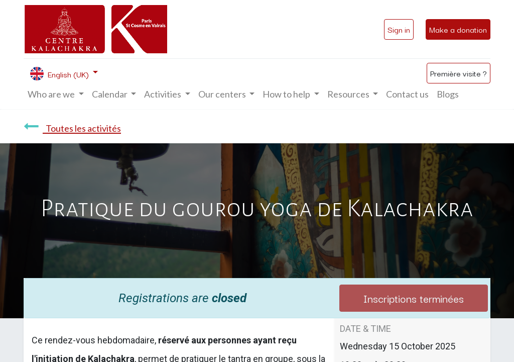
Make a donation (458, 29)
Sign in (399, 29)
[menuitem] (407, 94)
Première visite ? (458, 73)
